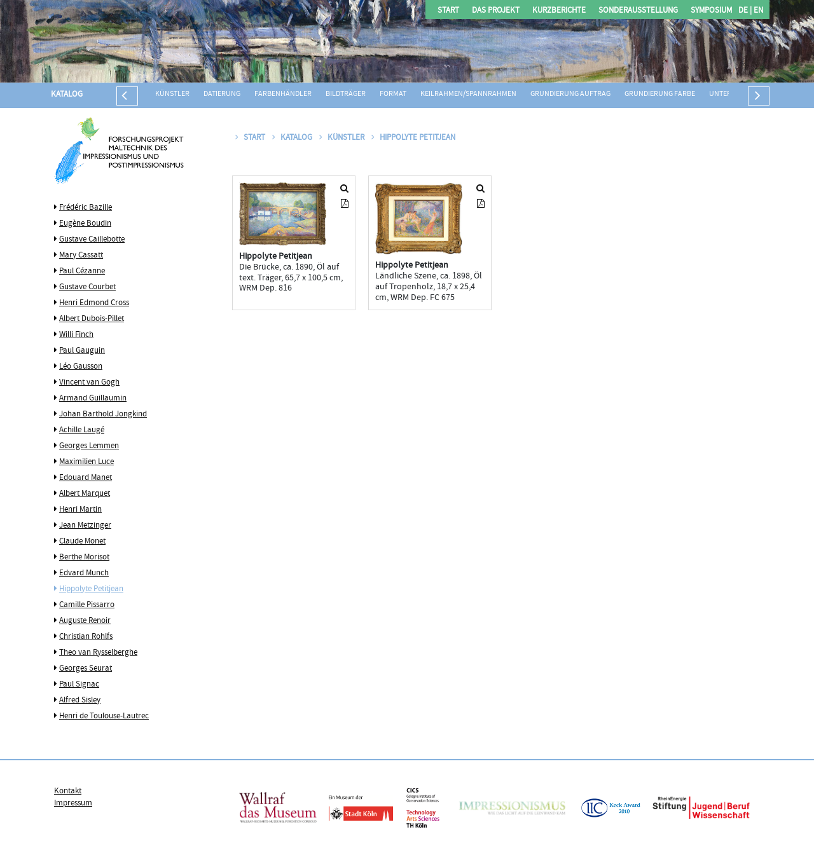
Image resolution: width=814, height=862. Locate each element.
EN (757, 11)
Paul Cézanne (82, 271)
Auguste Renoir (85, 621)
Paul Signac (79, 684)
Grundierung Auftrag (570, 94)
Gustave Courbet (87, 287)
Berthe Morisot (84, 557)
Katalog (67, 94)
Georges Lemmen (89, 446)
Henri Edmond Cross (94, 303)
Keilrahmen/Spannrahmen (468, 94)
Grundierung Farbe (659, 94)
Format (393, 94)
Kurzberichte (559, 11)
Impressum (73, 803)
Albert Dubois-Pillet (91, 319)
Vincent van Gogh (89, 382)
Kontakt (67, 791)
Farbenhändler (283, 94)
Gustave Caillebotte (92, 239)
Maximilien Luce (86, 462)
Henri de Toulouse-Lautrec (104, 716)
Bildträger (346, 94)
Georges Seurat (85, 668)
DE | (745, 11)
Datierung (222, 94)
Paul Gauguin (82, 351)
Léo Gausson (80, 366)
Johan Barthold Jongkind (103, 414)
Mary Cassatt (81, 255)
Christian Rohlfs (86, 637)
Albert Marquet (84, 494)
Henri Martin (80, 509)
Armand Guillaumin (93, 398)
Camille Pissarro (86, 605)
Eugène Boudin (85, 223)
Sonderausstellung (638, 11)
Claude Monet (82, 541)
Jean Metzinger (85, 525)
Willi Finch (76, 335)
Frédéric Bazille (85, 208)
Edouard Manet (85, 478)
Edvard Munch (84, 573)
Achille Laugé (81, 430)
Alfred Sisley (79, 700)
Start (448, 11)
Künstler (172, 94)
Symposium (711, 11)
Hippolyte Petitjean (91, 589)
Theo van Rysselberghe (98, 652)
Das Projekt (496, 11)
